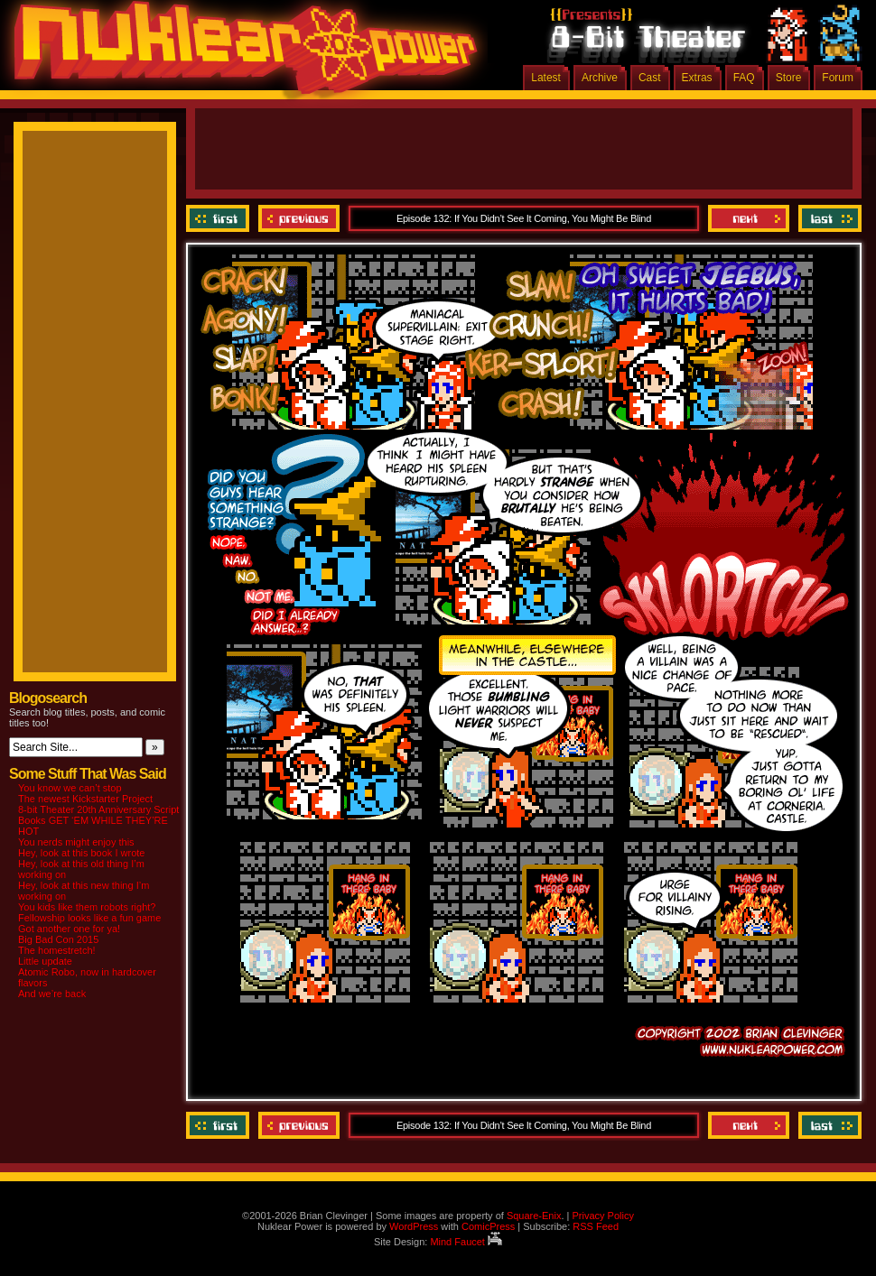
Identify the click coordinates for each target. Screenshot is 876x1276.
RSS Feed (596, 1226)
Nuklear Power (239, 54)
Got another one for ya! (69, 928)
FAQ (744, 77)
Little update (45, 961)
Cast (649, 77)
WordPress (413, 1226)
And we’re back (52, 993)
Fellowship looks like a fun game (89, 917)
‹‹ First (220, 218)
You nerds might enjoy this (76, 842)
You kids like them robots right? (86, 907)
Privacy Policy (602, 1215)
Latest (546, 77)
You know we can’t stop (70, 787)
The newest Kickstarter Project (85, 798)
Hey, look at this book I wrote (81, 852)
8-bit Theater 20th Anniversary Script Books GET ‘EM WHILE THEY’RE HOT (98, 820)
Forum (837, 77)
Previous (299, 218)
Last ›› (828, 218)
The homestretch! (57, 950)
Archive (600, 77)
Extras (697, 77)
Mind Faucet (466, 1241)
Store (789, 77)
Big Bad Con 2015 (58, 939)
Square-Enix (534, 1215)
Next (749, 218)
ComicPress (488, 1226)
